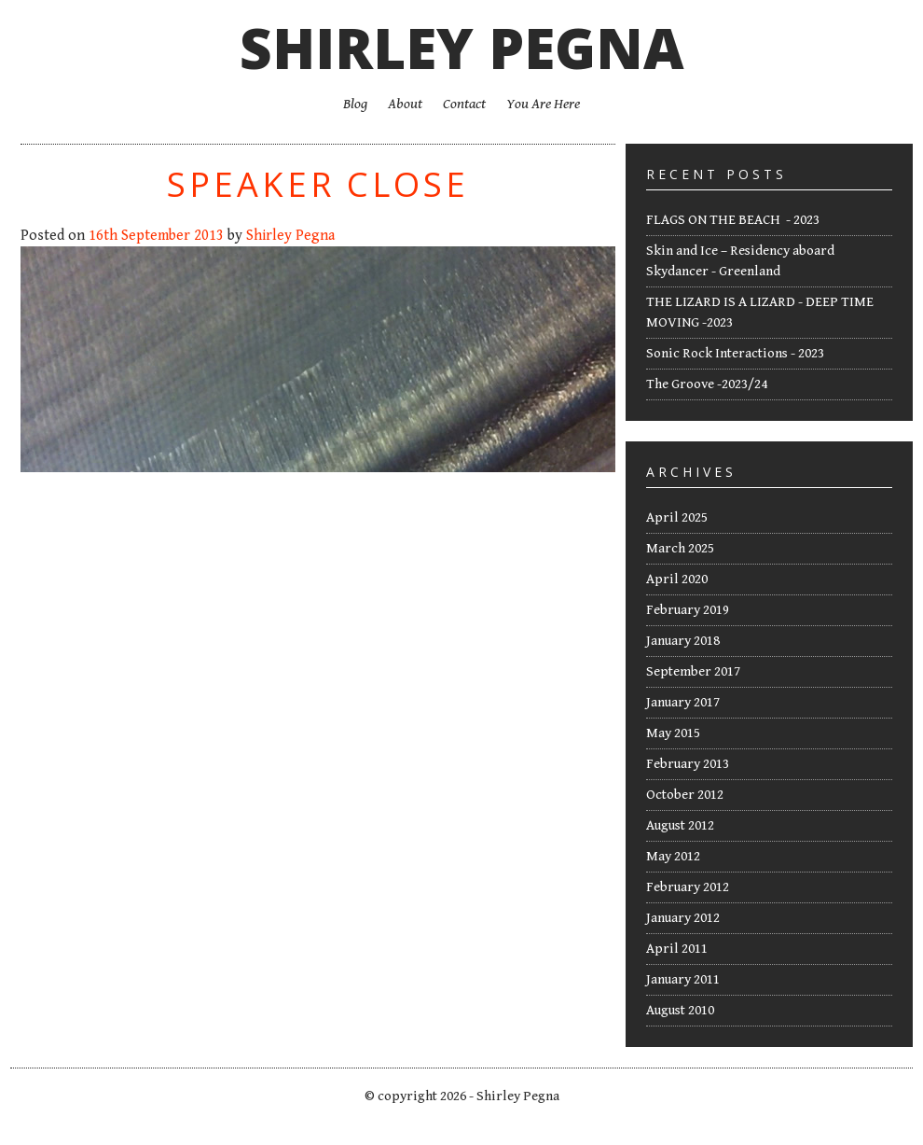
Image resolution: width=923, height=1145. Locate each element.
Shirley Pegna (462, 47)
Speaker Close (318, 184)
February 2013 (687, 764)
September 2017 (693, 671)
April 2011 (677, 948)
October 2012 (684, 795)
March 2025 (680, 548)
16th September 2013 (156, 235)
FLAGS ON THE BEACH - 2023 (733, 220)
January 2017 (683, 702)
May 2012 (673, 856)
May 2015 (673, 733)
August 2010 (680, 1010)
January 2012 (683, 918)
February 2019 (687, 610)
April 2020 (677, 579)
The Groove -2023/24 (706, 384)
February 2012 (687, 887)
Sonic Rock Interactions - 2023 (735, 353)
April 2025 (677, 517)
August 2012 (680, 825)
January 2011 (683, 979)
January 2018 (683, 641)
